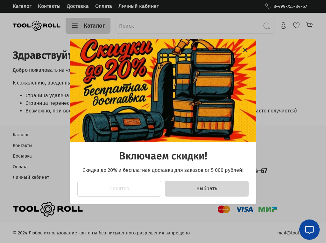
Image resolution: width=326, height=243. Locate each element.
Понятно (119, 189)
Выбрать (206, 189)
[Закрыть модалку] (245, 50)
